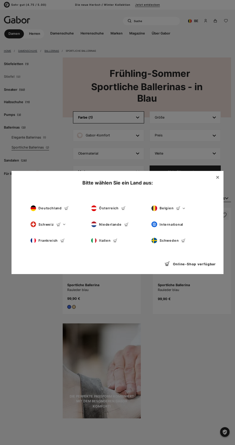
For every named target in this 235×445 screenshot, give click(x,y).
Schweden (168, 241)
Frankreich (48, 241)
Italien (104, 241)
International (167, 224)
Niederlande (110, 224)
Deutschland (50, 208)
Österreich (108, 208)
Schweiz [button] (48, 224)
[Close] (217, 177)
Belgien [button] (168, 208)
